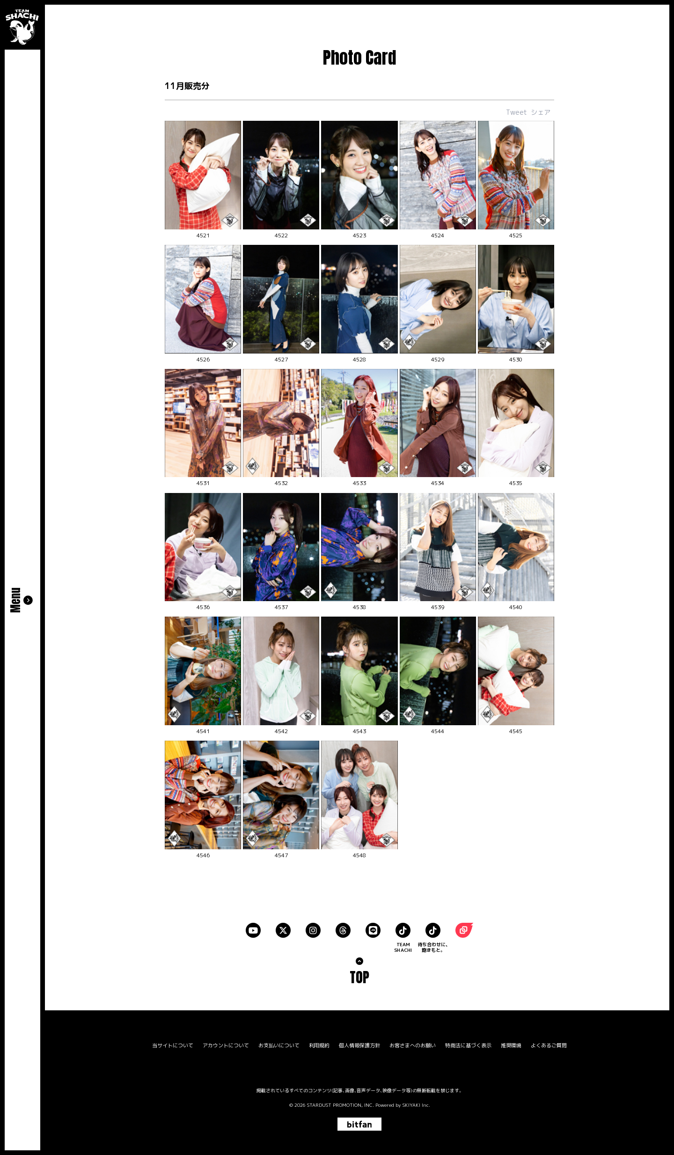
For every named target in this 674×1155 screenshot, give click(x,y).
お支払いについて (279, 1045)
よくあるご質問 (549, 1045)
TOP (359, 977)
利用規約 (319, 1045)
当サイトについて (172, 1045)
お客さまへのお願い (412, 1045)
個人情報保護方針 (359, 1045)
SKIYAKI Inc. (416, 1105)
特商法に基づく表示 (468, 1045)
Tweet (516, 112)
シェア (540, 112)
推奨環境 (511, 1045)
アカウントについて (226, 1045)
